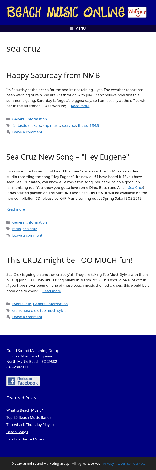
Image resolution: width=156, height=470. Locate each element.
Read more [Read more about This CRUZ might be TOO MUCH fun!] (51, 290)
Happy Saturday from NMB (53, 75)
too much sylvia (53, 310)
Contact (139, 463)
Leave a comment (27, 132)
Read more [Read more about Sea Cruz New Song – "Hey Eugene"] (15, 209)
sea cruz (69, 125)
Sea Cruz (135, 187)
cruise (17, 310)
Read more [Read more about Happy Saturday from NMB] (80, 105)
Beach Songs (17, 431)
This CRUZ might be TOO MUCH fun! (69, 260)
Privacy (108, 463)
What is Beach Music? (24, 410)
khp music (51, 125)
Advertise (124, 463)
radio (16, 228)
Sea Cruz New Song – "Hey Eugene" (67, 157)
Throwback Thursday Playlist (30, 424)
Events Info (21, 303)
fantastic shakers (26, 125)
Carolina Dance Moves (25, 439)
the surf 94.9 (88, 125)
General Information (29, 119)
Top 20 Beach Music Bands (28, 417)
